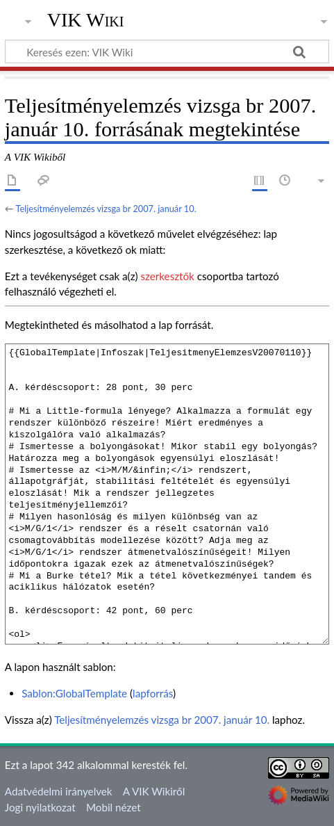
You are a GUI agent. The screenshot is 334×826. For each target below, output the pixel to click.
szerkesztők (167, 276)
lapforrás (153, 693)
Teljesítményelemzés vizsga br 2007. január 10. (105, 208)
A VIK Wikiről (154, 791)
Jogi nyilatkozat (40, 807)
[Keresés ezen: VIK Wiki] (167, 51)
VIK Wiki (85, 20)
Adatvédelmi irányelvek (58, 791)
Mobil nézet (113, 807)
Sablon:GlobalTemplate (74, 693)
